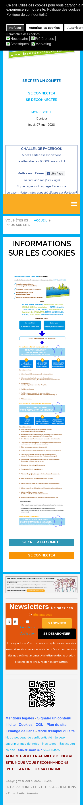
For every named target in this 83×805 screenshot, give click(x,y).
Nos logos (49, 744)
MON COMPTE (41, 112)
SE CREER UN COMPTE (41, 542)
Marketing (43, 44)
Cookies (26, 725)
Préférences (44, 39)
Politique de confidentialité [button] (27, 14)
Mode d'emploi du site (56, 731)
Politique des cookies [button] (63, 9)
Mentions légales (20, 718)
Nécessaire (19, 39)
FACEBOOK (51, 750)
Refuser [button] (15, 27)
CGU (40, 725)
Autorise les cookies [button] (44, 27)
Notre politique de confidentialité (29, 737)
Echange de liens (20, 731)
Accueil (40, 220)
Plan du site (56, 725)
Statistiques (19, 44)
